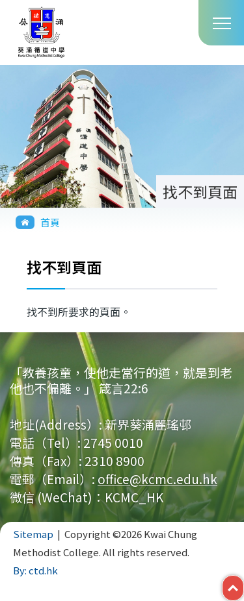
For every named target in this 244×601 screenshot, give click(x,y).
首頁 (50, 222)
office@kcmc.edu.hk (157, 478)
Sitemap (33, 534)
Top (243, 585)
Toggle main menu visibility (222, 22)
